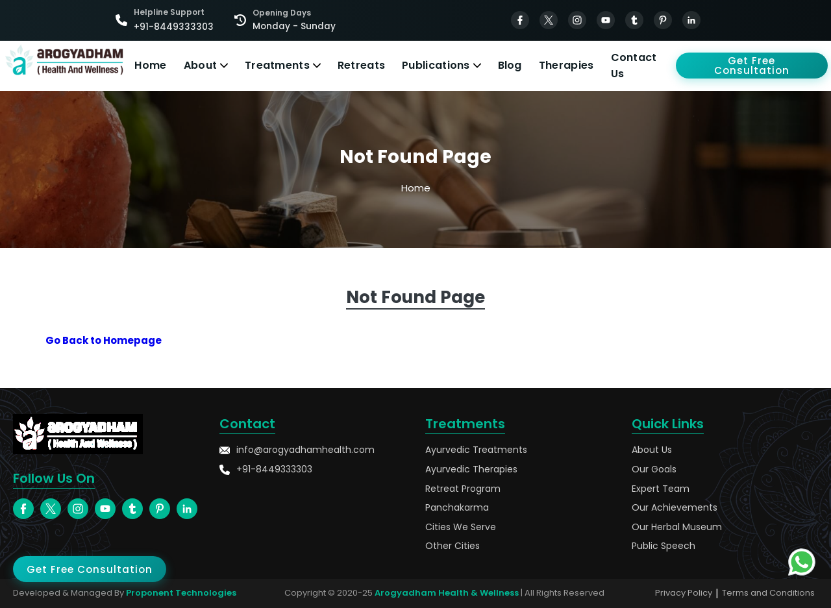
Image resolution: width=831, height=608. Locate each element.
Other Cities (452, 546)
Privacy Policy (683, 593)
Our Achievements (674, 508)
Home (150, 65)
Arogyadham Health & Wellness (447, 593)
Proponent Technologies (181, 593)
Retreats (361, 65)
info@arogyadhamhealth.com (297, 450)
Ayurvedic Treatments (476, 450)
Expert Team (660, 489)
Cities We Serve (460, 527)
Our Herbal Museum (677, 527)
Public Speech (663, 546)
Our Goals (654, 469)
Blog (510, 65)
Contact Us (634, 66)
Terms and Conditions (768, 593)
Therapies (566, 65)
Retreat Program (463, 489)
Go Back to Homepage (103, 340)
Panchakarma (457, 508)
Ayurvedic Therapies (471, 469)
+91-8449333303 (265, 469)
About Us (652, 450)
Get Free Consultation (751, 65)
